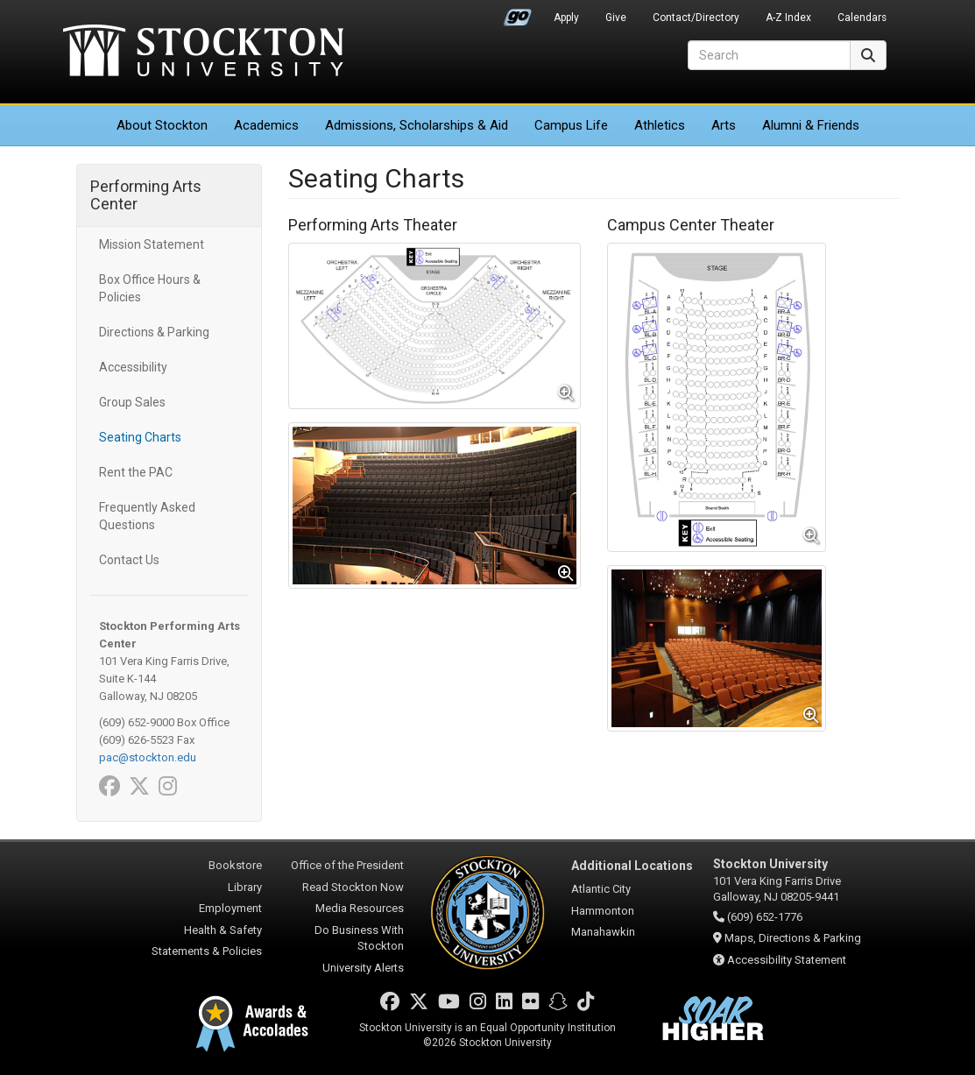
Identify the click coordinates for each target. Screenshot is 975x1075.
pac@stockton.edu (147, 757)
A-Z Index (788, 17)
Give (615, 17)
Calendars (862, 17)
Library (245, 887)
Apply (566, 17)
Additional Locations (632, 866)
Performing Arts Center (145, 195)
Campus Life (571, 125)
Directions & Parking (154, 332)
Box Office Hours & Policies (150, 288)
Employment (230, 908)
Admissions (416, 125)
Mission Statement (151, 244)
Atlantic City (601, 888)
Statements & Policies (207, 951)
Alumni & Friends (810, 125)
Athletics (659, 125)
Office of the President (347, 865)
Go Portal (518, 13)
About (162, 125)
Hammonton (602, 910)
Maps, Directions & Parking (792, 937)
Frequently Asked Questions (147, 516)
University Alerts (363, 967)
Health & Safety (223, 930)
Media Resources (359, 908)
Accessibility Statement (786, 959)
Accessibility (133, 367)
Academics (266, 125)
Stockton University (203, 52)
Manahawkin (603, 931)
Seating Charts (140, 437)
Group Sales (132, 402)
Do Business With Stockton (359, 938)
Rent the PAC (136, 472)
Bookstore (235, 865)
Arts (723, 125)
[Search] (769, 55)
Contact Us (129, 560)
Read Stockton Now (353, 887)
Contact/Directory (696, 17)
